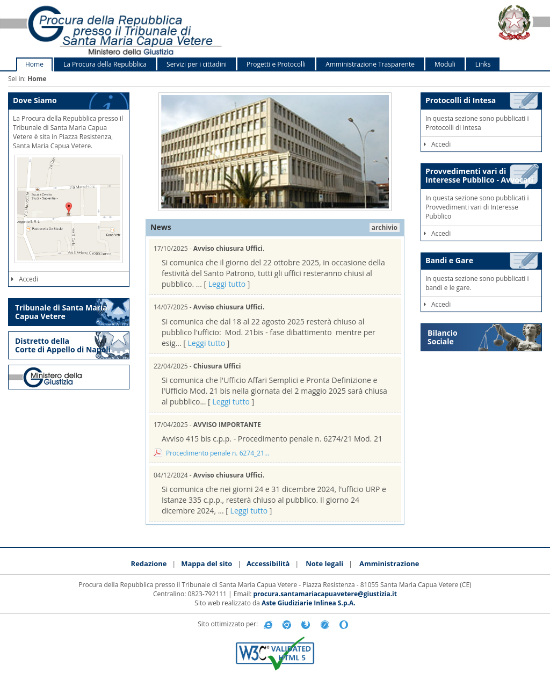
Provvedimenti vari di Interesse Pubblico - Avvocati (479, 175)
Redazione (149, 563)
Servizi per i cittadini (197, 64)
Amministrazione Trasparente (370, 64)
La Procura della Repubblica (105, 64)
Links (483, 64)
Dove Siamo (35, 100)
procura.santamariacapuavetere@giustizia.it (325, 593)
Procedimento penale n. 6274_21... (218, 453)
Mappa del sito (206, 563)
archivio (384, 227)
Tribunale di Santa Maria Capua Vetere (61, 311)
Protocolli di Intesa (460, 100)
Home (34, 64)
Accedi (24, 279)
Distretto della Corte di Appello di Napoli (63, 345)
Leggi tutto (227, 284)
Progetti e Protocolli (276, 64)
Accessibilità (268, 563)
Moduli (445, 64)
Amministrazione (389, 563)
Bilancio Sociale (443, 337)
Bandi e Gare (449, 260)
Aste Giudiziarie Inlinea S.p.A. (309, 603)
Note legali (324, 563)
